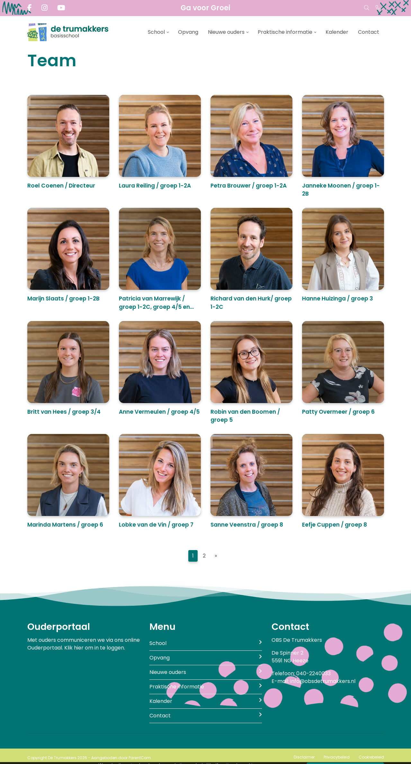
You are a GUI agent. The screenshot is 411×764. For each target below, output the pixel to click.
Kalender (337, 32)
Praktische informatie (285, 32)
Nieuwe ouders (226, 32)
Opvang (188, 32)
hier (79, 647)
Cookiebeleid (371, 757)
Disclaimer (304, 757)
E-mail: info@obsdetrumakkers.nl (313, 681)
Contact (368, 32)
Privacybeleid (337, 757)
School (156, 32)
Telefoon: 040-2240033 (301, 673)
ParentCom (140, 757)
